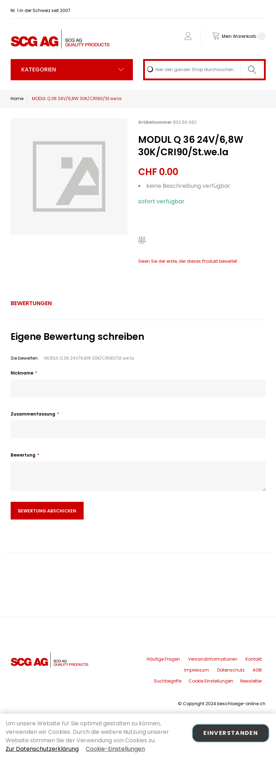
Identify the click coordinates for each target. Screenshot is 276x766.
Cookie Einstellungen (210, 681)
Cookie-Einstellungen (115, 749)
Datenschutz (230, 670)
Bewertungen (31, 303)
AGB (257, 670)
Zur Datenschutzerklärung (42, 749)
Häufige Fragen (163, 659)
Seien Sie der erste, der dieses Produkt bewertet (187, 261)
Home (17, 98)
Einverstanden (230, 733)
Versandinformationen (212, 659)
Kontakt (254, 659)
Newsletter (251, 681)
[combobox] (204, 70)
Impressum (196, 670)
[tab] (31, 303)
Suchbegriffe (167, 681)
